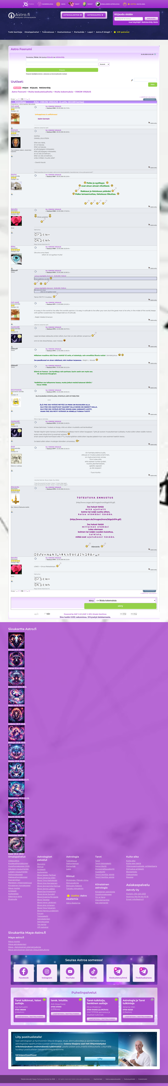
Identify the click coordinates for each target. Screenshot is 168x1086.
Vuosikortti (100, 872)
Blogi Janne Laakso (46, 889)
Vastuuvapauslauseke (113, 1079)
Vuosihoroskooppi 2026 (19, 866)
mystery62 (15, 327)
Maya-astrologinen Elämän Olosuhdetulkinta (28, 950)
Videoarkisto (131, 874)
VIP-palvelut (121, 32)
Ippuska (14, 209)
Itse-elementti (101, 903)
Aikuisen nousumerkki (18, 869)
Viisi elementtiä (102, 900)
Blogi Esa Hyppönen (46, 891)
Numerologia (47, 4)
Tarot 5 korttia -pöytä (104, 874)
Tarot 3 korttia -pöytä (104, 877)
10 (18, 99)
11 (20, 99)
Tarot (77, 4)
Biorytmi (41, 864)
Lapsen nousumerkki (18, 872)
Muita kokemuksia (63, 92)
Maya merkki (14, 888)
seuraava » (152, 97)
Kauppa (129, 877)
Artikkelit (12, 891)
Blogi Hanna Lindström (48, 911)
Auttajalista (13, 894)
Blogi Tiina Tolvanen (46, 908)
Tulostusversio (150, 99)
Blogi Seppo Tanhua (46, 875)
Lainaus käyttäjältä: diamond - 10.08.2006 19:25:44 (50, 288)
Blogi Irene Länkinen (46, 902)
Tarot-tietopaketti (103, 863)
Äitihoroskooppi (15, 874)
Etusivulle (12, 899)
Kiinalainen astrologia (110, 4)
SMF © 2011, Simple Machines (94, 614)
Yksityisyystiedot (129, 1079)
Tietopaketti (42, 916)
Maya (63, 4)
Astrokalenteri (72, 15)
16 (29, 99)
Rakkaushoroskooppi (18, 877)
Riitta (13, 246)
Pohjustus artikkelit (135, 869)
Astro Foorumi (21, 49)
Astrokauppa (95, 15)
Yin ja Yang (100, 897)
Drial (13, 447)
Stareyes (14, 130)
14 (26, 99)
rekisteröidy (59, 57)
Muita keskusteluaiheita (40, 92)
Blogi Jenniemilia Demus (48, 886)
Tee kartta (41, 924)
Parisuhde (79, 32)
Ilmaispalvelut (32, 32)
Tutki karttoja (15, 32)
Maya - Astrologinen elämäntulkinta (24, 947)
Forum (40, 913)
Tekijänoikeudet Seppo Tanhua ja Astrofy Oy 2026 (38, 1079)
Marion (14, 174)
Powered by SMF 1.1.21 (73, 614)
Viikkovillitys (13, 861)
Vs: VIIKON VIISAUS (53, 106)
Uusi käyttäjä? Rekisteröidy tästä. (143, 22)
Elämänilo (15, 487)
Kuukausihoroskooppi (18, 863)
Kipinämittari (14, 880)
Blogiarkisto (131, 872)
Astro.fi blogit (103, 32)
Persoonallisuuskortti (104, 869)
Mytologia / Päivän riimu (77, 880)
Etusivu (31, 4)
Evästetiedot (142, 1079)
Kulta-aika (136, 4)
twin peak (15, 106)
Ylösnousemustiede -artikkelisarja (141, 866)
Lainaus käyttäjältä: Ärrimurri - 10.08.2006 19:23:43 (50, 276)
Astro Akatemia (73, 903)
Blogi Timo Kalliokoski (47, 880)
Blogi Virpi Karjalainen (47, 883)
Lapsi (90, 32)
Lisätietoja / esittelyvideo (30, 1017)
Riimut (90, 4)
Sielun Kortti (101, 866)
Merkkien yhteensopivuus (20, 883)
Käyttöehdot (98, 1079)
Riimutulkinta (72, 883)
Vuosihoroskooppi (103, 894)
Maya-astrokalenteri (17, 944)
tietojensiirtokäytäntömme (50, 1049)
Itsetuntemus (64, 32)
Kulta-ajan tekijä (133, 863)
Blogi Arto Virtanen (46, 905)
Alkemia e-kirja (15, 896)
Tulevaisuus (48, 32)
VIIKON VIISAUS (83, 92)
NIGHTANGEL (16, 390)
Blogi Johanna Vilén (46, 878)
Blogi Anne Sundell (46, 894)
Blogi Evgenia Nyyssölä (47, 897)
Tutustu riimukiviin (74, 888)
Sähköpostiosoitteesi (26, 1055)
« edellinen (143, 97)
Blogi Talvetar (43, 900)
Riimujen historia (74, 886)
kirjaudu (50, 57)
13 (24, 99)
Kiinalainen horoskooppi (19, 885)
